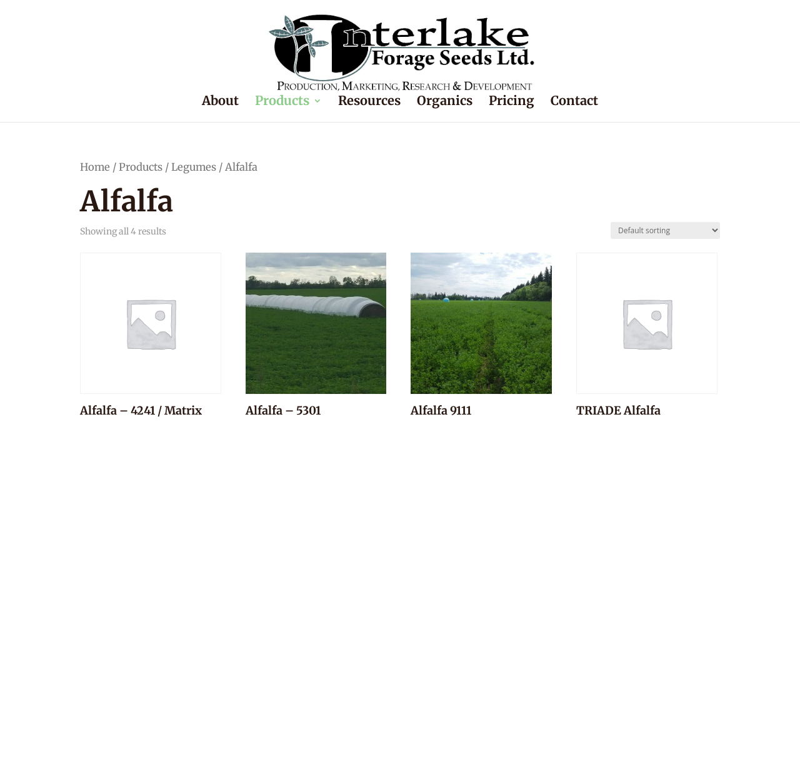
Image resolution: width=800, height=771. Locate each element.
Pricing (511, 102)
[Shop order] (665, 230)
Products (282, 102)
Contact (574, 102)
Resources (369, 102)
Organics (444, 102)
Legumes (193, 167)
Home (95, 167)
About (220, 102)
